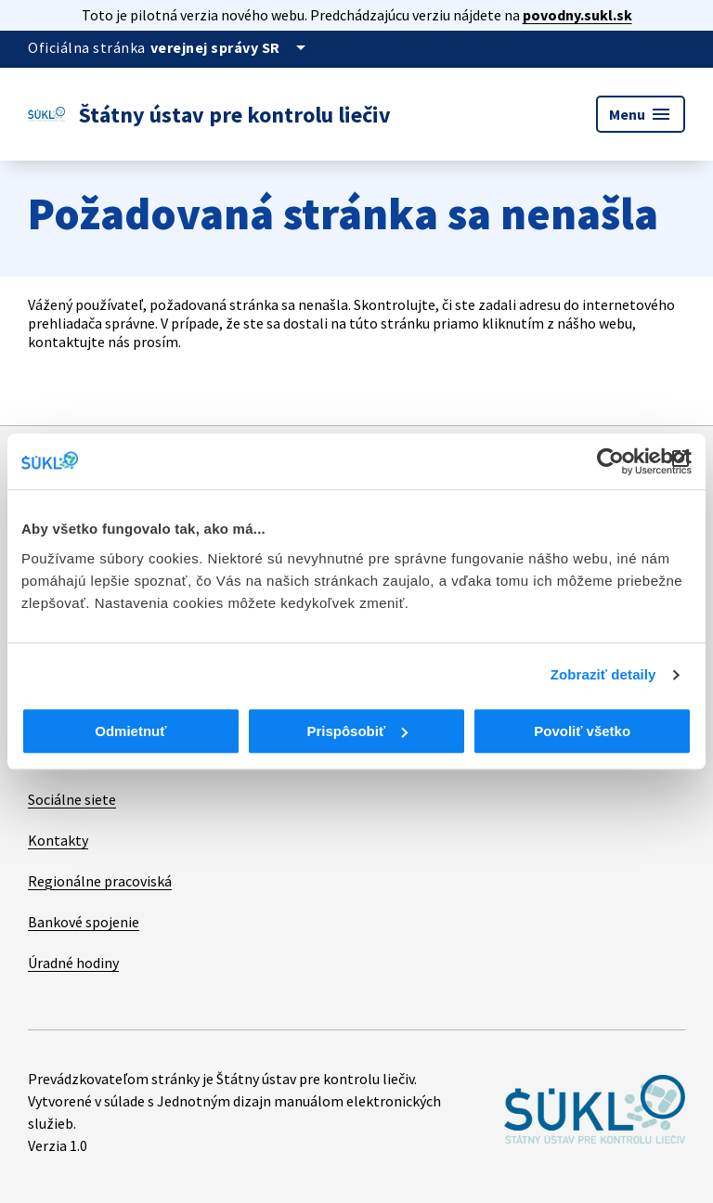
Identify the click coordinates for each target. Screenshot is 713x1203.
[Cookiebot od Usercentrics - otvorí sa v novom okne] (610, 461)
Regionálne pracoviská (100, 881)
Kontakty (58, 840)
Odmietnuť (130, 731)
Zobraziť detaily (603, 674)
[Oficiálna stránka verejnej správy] (231, 47)
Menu (640, 114)
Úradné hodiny (73, 962)
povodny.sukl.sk (577, 15)
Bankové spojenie (83, 921)
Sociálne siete (72, 799)
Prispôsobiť (357, 731)
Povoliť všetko (582, 731)
